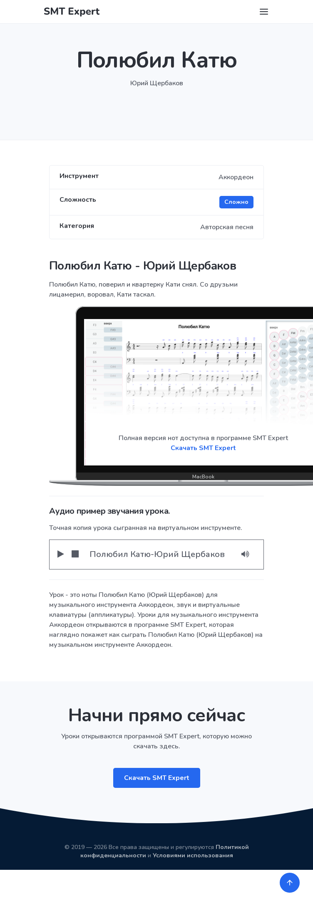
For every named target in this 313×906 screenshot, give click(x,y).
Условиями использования (193, 855)
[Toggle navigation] (264, 12)
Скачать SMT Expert (156, 777)
